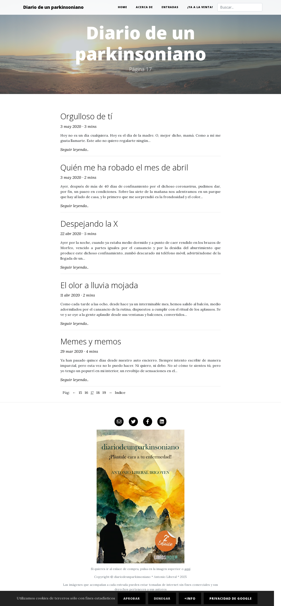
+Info (189, 598)
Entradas (170, 7)
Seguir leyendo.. (74, 149)
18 (98, 392)
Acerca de (144, 7)
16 (86, 392)
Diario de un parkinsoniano (53, 7)
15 (80, 392)
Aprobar (131, 598)
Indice (120, 392)
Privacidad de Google (230, 598)
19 (104, 392)
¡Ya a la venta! (200, 7)
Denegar (162, 598)
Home (122, 7)
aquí (187, 569)
